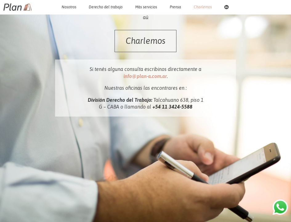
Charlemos (203, 7)
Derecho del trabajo (106, 7)
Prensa (175, 7)
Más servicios (146, 7)
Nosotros (69, 7)
